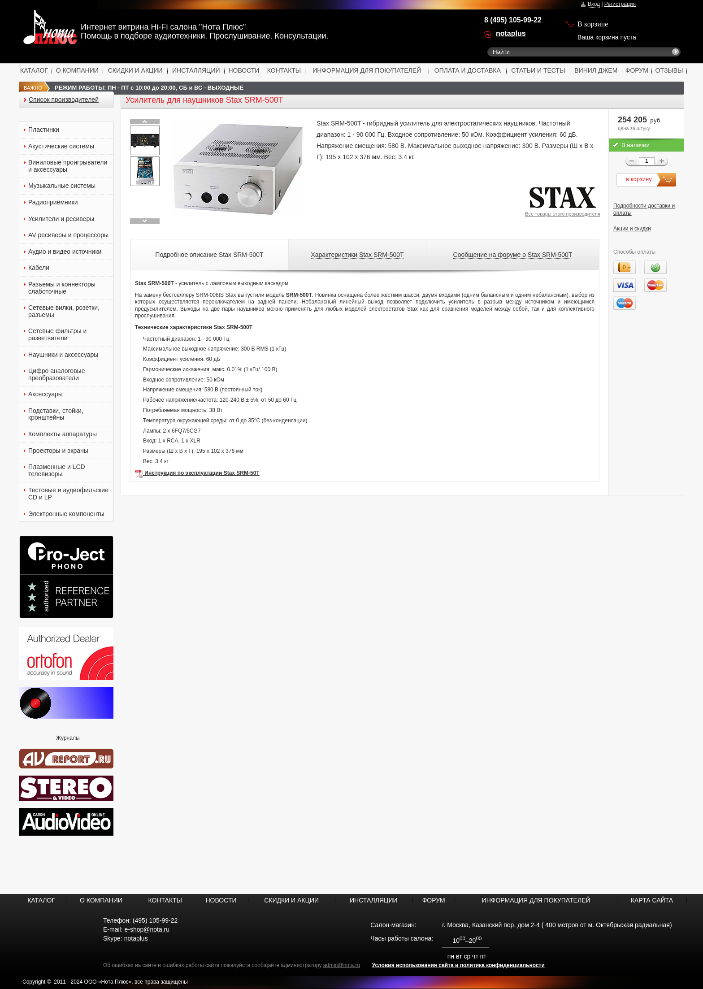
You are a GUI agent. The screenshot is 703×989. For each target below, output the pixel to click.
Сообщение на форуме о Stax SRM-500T (513, 254)
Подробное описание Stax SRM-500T (209, 254)
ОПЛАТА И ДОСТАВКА (467, 70)
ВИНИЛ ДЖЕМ (595, 70)
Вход (594, 4)
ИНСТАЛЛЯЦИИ (196, 70)
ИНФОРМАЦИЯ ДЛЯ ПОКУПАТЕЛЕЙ (366, 70)
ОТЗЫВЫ (669, 70)
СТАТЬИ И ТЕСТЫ (538, 70)
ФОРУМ (636, 70)
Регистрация (620, 4)
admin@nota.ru (341, 965)
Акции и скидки (632, 229)
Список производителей (64, 99)
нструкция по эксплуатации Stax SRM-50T (204, 473)
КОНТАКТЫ (284, 70)
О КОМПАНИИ (77, 70)
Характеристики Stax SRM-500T (357, 254)
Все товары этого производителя (562, 214)
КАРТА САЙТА (652, 900)
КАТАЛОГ (34, 70)
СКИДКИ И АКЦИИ (135, 70)
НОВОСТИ (243, 70)
